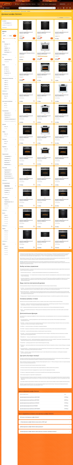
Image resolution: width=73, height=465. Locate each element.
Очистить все (4, 27)
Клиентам (34, 4)
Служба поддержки (52, 4)
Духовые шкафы (23, 11)
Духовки (21, 261)
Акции (43, 4)
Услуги (39, 4)
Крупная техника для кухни (15, 11)
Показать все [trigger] (4, 54)
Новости (46, 4)
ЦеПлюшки (23, 4)
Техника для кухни (7, 11)
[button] (9, 44)
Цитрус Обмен (28, 4)
